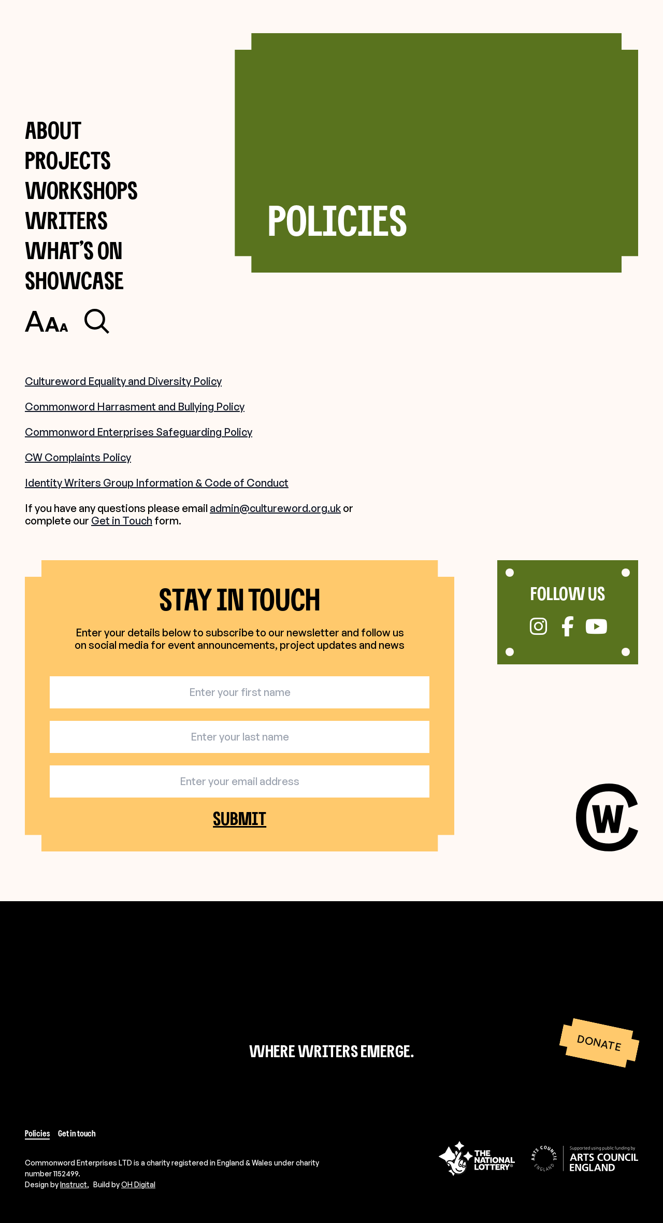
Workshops (81, 190)
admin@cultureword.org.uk (275, 508)
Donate (599, 1043)
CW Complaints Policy (78, 457)
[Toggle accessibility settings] (46, 321)
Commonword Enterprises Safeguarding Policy (138, 431)
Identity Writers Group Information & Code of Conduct (157, 482)
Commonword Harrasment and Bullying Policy (134, 406)
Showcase (74, 280)
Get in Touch (121, 520)
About (53, 129)
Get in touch (77, 1133)
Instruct (73, 1184)
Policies (37, 1133)
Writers (66, 220)
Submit (239, 818)
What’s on (73, 250)
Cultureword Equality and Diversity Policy (123, 381)
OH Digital (138, 1184)
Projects (68, 160)
